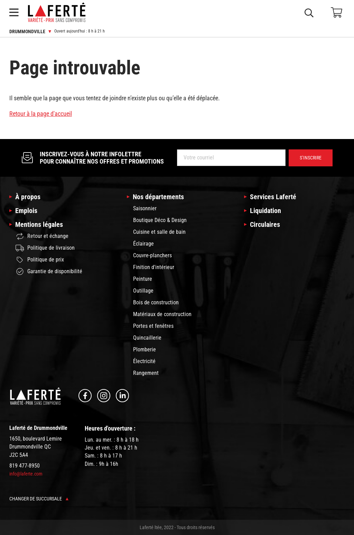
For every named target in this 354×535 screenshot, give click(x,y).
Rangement (146, 373)
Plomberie (144, 349)
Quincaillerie (147, 337)
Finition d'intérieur (153, 267)
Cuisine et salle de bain (159, 232)
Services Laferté (273, 197)
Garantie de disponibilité (49, 271)
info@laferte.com (26, 474)
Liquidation (265, 210)
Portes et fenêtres (153, 326)
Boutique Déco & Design (160, 220)
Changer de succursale (38, 498)
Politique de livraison (45, 248)
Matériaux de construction (162, 314)
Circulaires (265, 224)
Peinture (142, 279)
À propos (27, 197)
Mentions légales (39, 224)
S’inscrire (311, 157)
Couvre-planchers (152, 255)
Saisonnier (145, 208)
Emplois (26, 210)
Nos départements (158, 197)
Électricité (144, 361)
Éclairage (143, 243)
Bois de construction (156, 302)
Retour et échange (42, 236)
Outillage (143, 290)
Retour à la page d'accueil (40, 113)
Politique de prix (40, 259)
